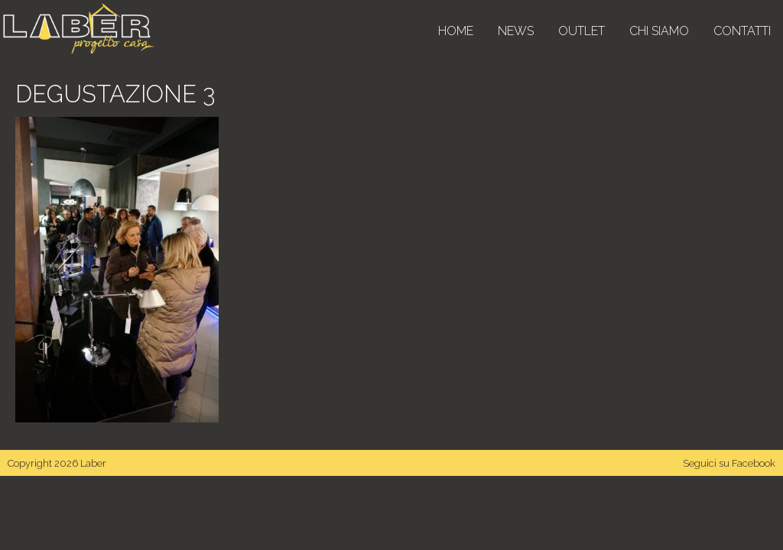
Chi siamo (659, 31)
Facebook (753, 463)
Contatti (742, 31)
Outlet (581, 31)
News (516, 31)
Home (455, 31)
